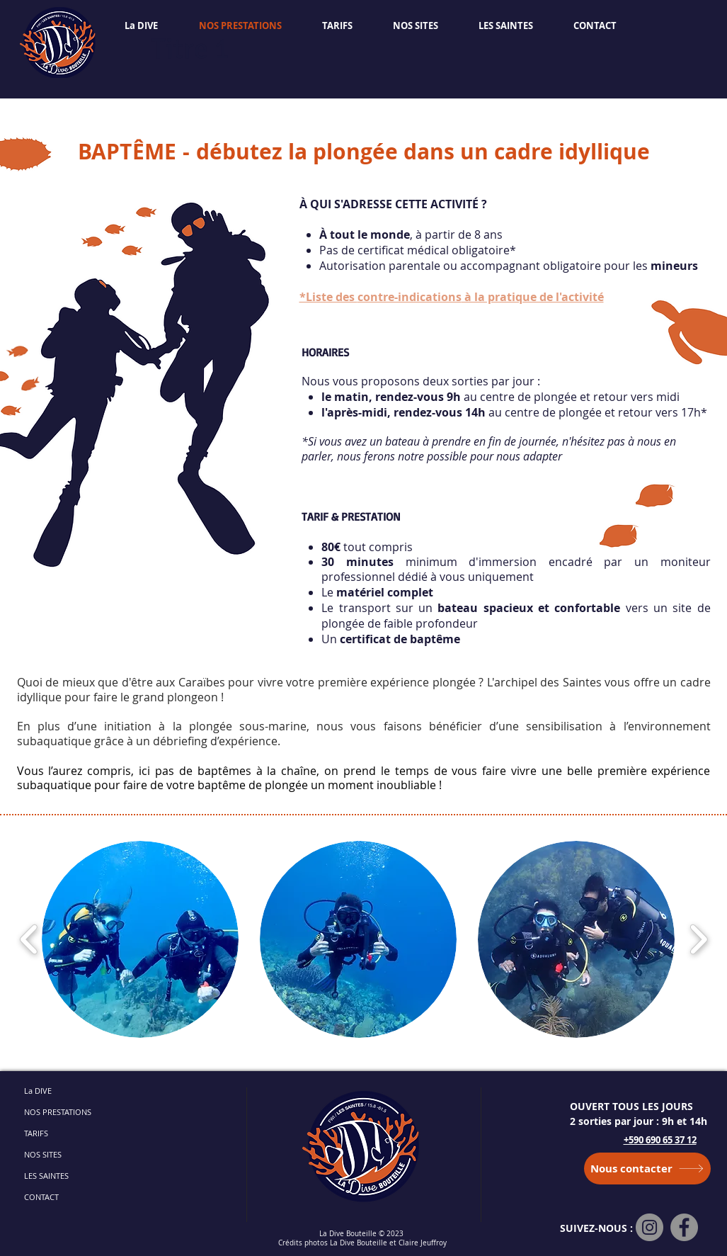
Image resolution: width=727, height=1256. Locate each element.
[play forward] (698, 939)
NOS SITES (43, 1154)
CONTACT (41, 1197)
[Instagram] (649, 1227)
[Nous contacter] (647, 1168)
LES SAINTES (46, 1175)
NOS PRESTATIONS (57, 1112)
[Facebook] (684, 1227)
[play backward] (29, 939)
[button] (140, 939)
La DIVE (38, 1090)
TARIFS (36, 1133)
